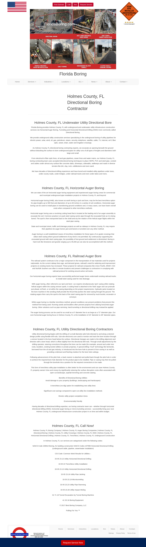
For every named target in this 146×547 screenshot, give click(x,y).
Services (32, 82)
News (94, 82)
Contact (123, 82)
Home (17, 82)
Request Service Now (73, 543)
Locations (66, 82)
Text (75, 5)
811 (81, 82)
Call (68, 5)
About (108, 82)
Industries (48, 82)
